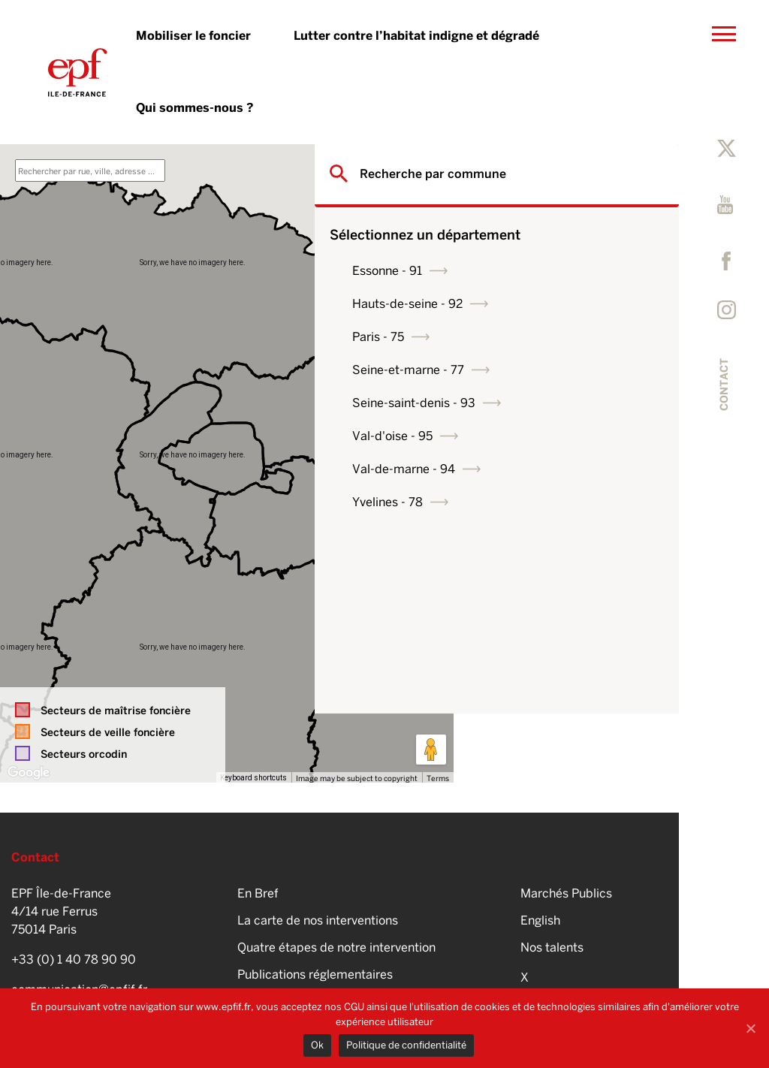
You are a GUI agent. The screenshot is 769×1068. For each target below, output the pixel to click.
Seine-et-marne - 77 (547, 370)
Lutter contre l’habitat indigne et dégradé (416, 36)
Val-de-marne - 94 (542, 469)
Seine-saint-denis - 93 (552, 403)
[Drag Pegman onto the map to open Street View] (431, 750)
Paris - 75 (517, 337)
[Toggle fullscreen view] (431, 167)
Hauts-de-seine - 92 (546, 304)
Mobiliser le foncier (193, 36)
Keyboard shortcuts (253, 778)
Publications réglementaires (315, 974)
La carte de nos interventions (317, 920)
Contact (724, 384)
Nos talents (552, 947)
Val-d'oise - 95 (531, 436)
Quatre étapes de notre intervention (336, 947)
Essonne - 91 (526, 271)
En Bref (258, 893)
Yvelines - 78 (526, 502)
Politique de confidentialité (406, 1045)
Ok (317, 1045)
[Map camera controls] (431, 695)
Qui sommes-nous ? (195, 108)
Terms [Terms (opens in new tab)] (438, 778)
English (540, 920)
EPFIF (77, 72)
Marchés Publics (566, 893)
